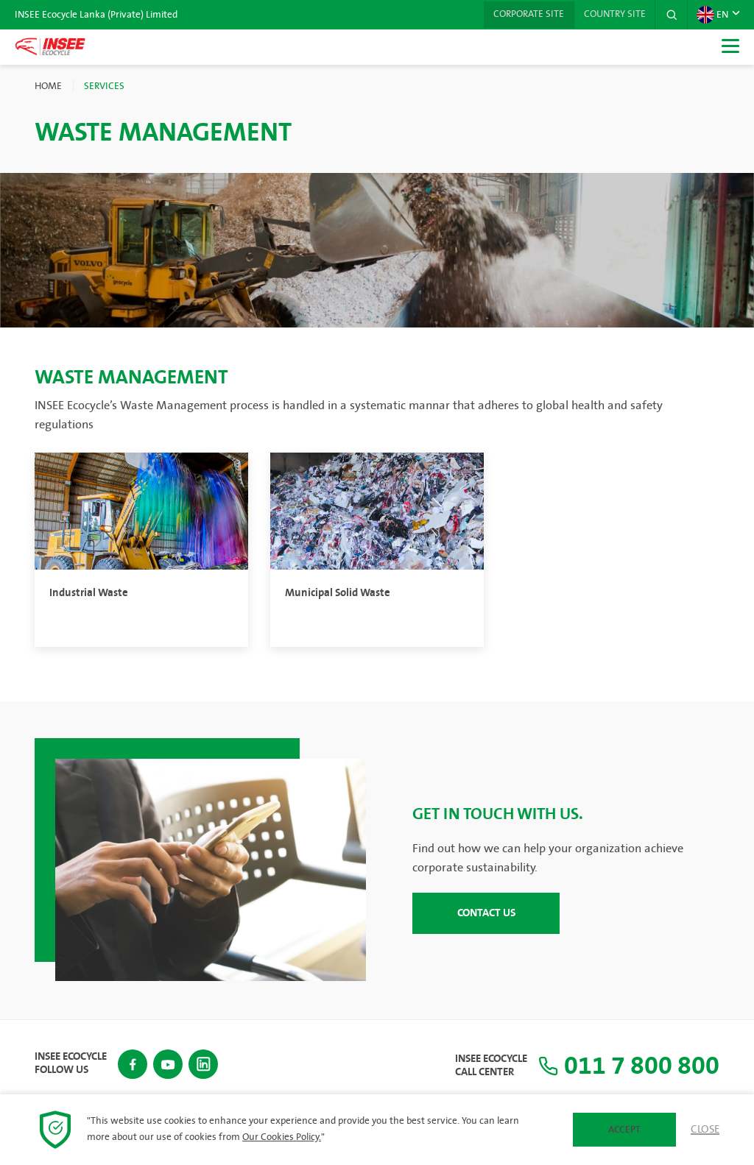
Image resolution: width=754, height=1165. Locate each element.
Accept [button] (624, 1129)
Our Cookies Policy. (281, 1137)
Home (48, 86)
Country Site (612, 14)
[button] (671, 14)
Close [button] (705, 1130)
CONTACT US (486, 912)
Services (104, 86)
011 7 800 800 (623, 1065)
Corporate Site (522, 14)
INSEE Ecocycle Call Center (480, 1065)
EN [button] (712, 15)
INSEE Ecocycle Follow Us (71, 1062)
